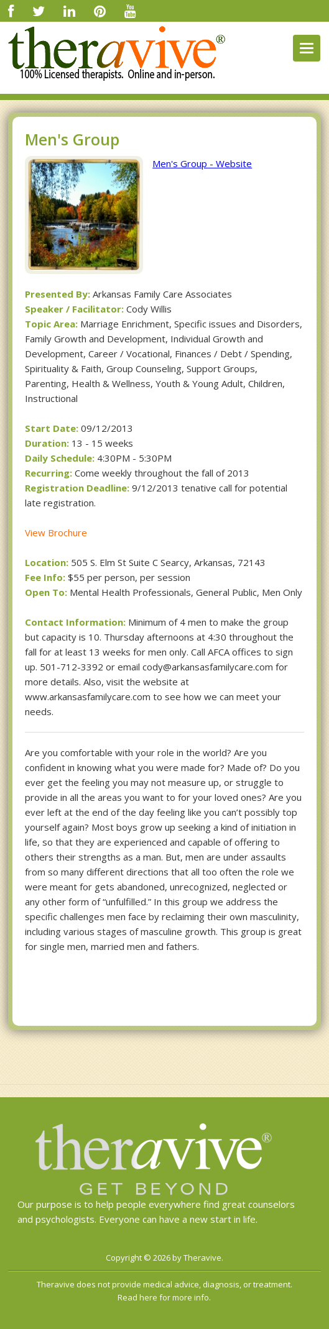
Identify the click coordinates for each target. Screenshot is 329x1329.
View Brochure (56, 532)
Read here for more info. (164, 1297)
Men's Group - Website (202, 163)
